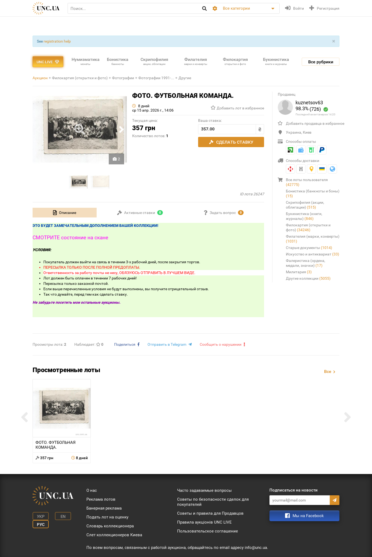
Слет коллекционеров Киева (114, 534)
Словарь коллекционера (110, 526)
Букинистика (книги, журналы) (304, 216)
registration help (57, 41)
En (63, 516)
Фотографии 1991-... (156, 78)
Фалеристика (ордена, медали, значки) (305, 263)
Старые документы (309, 247)
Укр (41, 516)
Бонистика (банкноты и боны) (312, 193)
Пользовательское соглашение (207, 531)
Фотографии (123, 78)
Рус (41, 524)
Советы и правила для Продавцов (210, 513)
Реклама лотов (100, 499)
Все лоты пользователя (307, 182)
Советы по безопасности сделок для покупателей (213, 502)
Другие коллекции (308, 278)
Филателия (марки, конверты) (312, 238)
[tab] (65, 212)
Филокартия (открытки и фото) (80, 78)
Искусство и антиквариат (312, 254)
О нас (91, 490)
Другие (184, 78)
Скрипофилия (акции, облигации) (305, 204)
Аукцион (40, 78)
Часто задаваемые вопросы (204, 490)
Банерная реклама (104, 508)
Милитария (299, 272)
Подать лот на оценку (107, 517)
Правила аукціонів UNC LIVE (204, 522)
